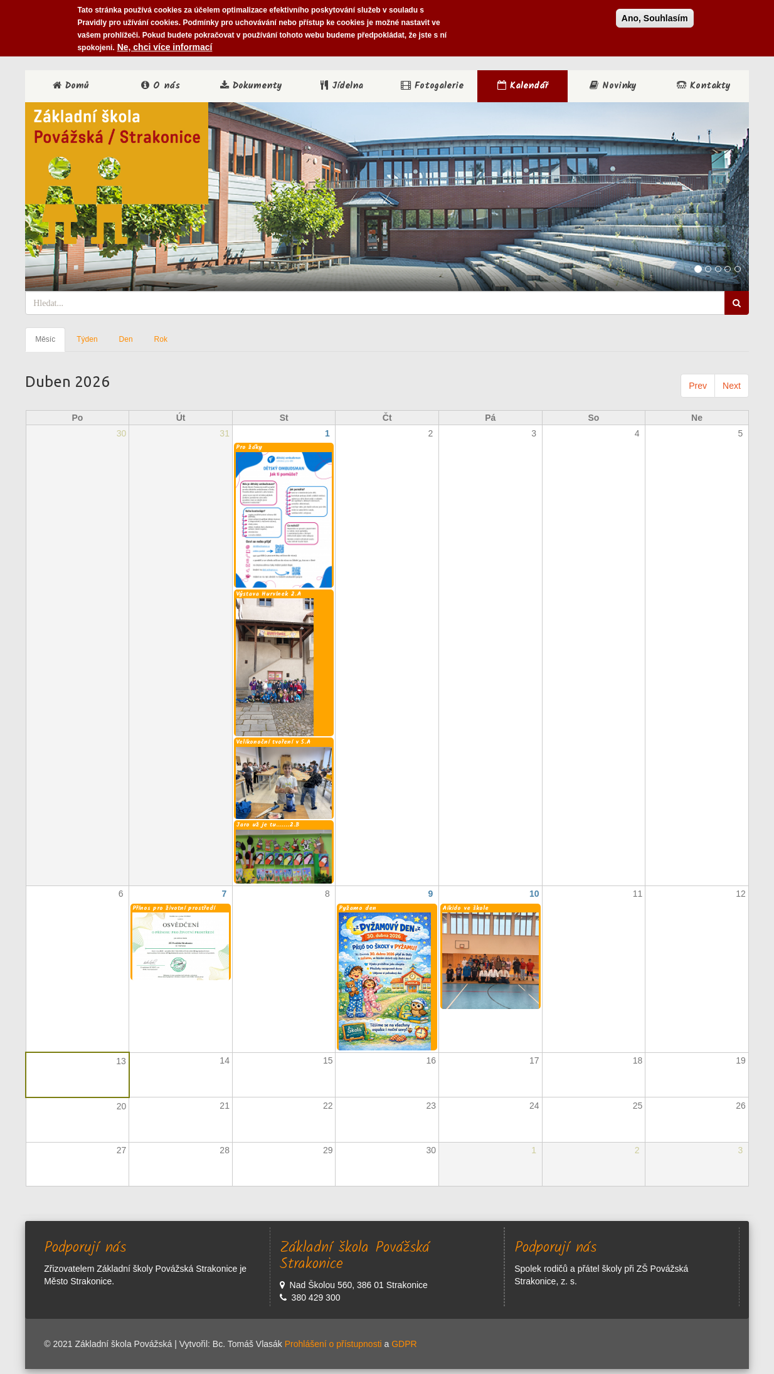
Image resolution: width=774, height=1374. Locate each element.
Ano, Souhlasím (655, 17)
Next (732, 386)
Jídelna (342, 85)
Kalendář (522, 85)
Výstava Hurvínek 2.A (268, 594)
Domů (70, 85)
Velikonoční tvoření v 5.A (273, 742)
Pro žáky (249, 447)
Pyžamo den (357, 908)
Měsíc (50, 343)
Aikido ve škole (465, 908)
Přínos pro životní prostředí (173, 908)
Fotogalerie (432, 85)
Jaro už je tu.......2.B (267, 825)
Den (126, 339)
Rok (160, 339)
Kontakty (704, 85)
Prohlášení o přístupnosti (333, 1344)
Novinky (613, 85)
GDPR (403, 1344)
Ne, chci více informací (165, 46)
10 (534, 894)
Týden (87, 339)
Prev (698, 386)
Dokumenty (251, 85)
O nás (160, 85)
